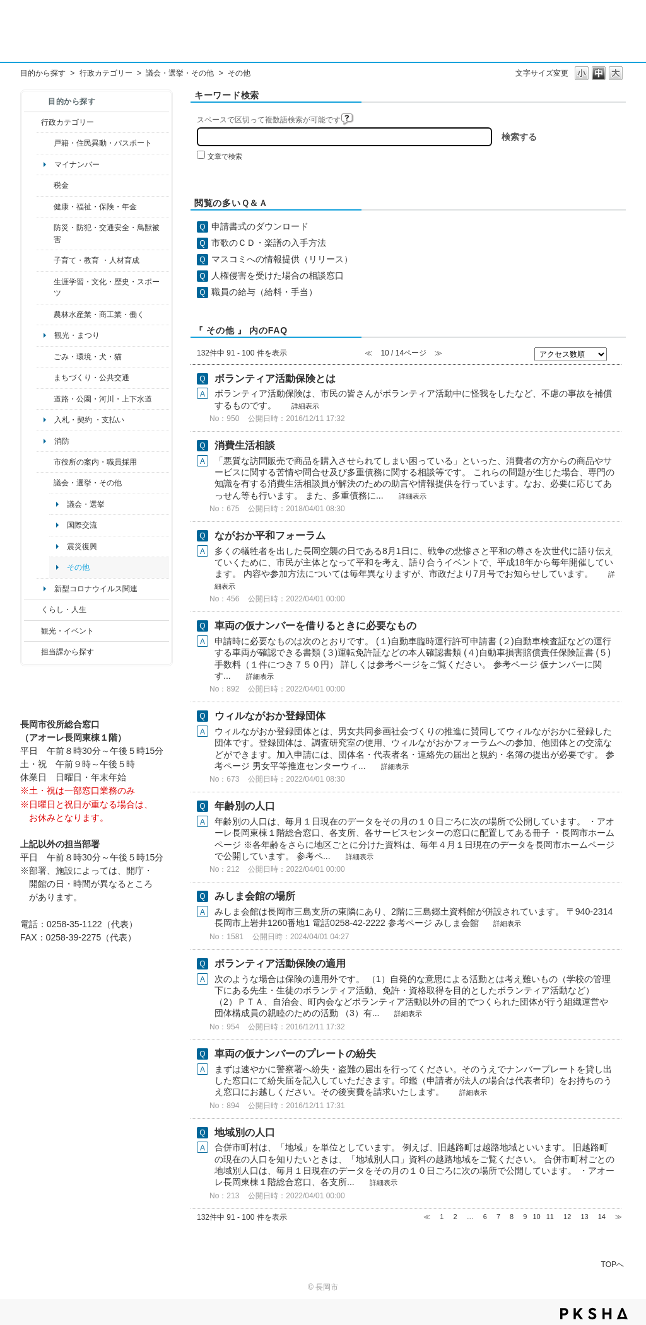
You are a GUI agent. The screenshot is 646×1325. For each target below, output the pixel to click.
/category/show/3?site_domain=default (32, 122)
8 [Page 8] (512, 1216)
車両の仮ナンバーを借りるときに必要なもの (315, 625)
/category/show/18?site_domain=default (32, 631)
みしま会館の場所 (254, 896)
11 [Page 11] (550, 1216)
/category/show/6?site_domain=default (45, 377)
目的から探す (43, 73)
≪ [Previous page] (426, 1216)
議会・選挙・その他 (180, 73)
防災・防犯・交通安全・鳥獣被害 (107, 233)
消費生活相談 (244, 445)
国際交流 (82, 525)
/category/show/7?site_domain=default (45, 143)
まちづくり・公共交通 (91, 377)
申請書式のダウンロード (259, 226)
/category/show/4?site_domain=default (45, 206)
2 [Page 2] (455, 1216)
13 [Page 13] (584, 1216)
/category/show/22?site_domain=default (45, 356)
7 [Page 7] (498, 1216)
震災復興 (82, 546)
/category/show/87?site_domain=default (45, 399)
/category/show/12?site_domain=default (32, 609)
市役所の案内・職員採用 (95, 462)
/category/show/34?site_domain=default (45, 314)
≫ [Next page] (618, 1216)
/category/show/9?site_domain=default (32, 651)
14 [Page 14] (602, 1216)
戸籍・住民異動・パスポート (103, 143)
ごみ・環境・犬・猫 (88, 356)
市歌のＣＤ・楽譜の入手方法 (268, 243)
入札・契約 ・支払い (89, 419)
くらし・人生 (63, 609)
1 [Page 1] (441, 1216)
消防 (61, 441)
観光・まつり (77, 335)
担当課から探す (67, 651)
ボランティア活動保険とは (275, 378)
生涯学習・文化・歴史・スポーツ (107, 287)
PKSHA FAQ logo (594, 1313)
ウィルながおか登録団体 (270, 715)
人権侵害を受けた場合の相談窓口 (277, 275)
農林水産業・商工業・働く (99, 314)
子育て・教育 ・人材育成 (96, 260)
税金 (61, 185)
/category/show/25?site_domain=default (45, 233)
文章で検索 (225, 156)
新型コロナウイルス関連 (96, 588)
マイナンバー (77, 164)
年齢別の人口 (244, 806)
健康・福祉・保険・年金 (95, 206)
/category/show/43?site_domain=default (45, 287)
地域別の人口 (244, 1132)
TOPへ (612, 1264)
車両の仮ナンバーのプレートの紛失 (295, 1053)
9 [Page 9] (525, 1216)
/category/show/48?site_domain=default (45, 260)
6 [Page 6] (485, 1216)
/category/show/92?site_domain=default (45, 185)
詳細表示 (305, 406)
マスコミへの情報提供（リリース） (282, 259)
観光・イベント (67, 631)
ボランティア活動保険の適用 (280, 963)
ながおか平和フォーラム (270, 535)
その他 (78, 567)
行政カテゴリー (105, 73)
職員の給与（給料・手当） (264, 292)
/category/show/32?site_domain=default (45, 462)
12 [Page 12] (567, 1216)
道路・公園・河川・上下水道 (103, 399)
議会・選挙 (86, 504)
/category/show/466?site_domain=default (45, 483)
